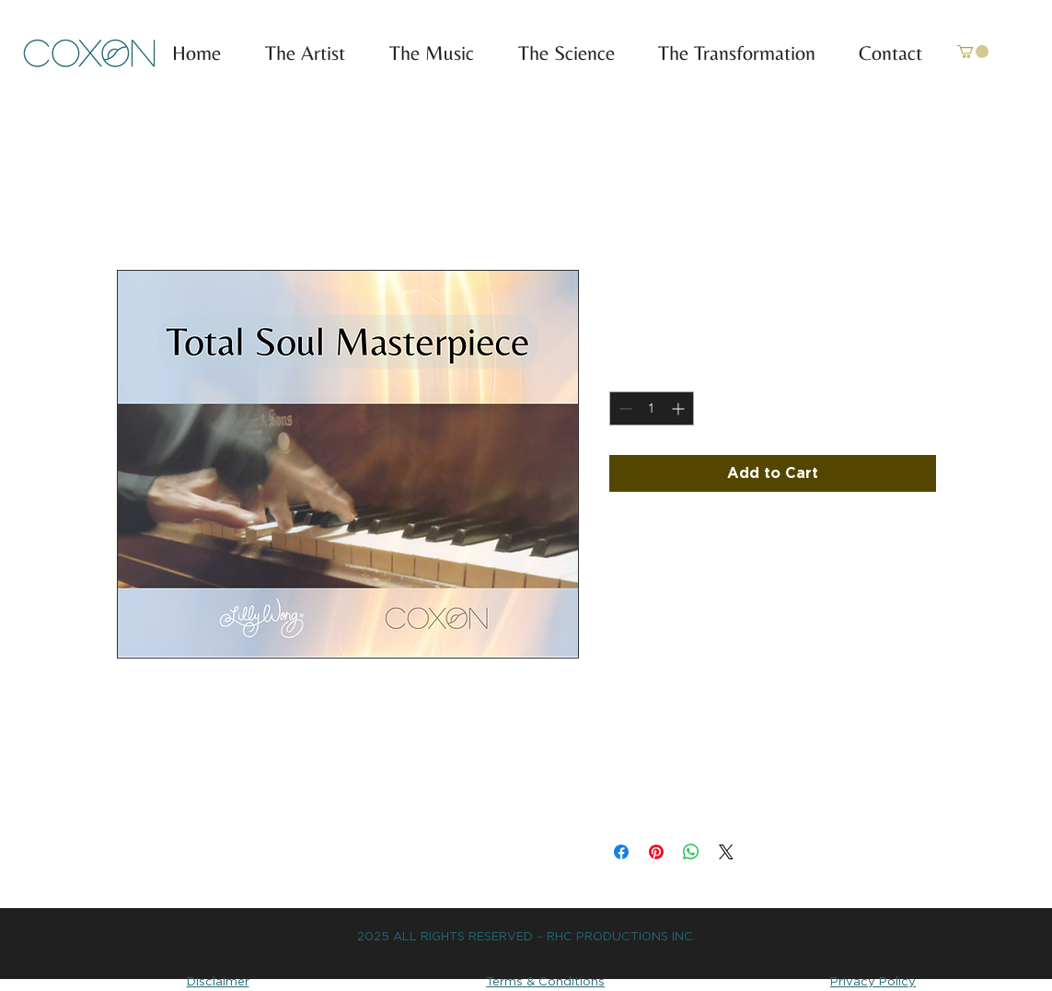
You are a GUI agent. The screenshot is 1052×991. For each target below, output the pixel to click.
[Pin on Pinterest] (656, 852)
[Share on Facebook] (621, 852)
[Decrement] (623, 408)
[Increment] (679, 408)
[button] (423, 53)
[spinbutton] (651, 408)
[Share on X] (726, 852)
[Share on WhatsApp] (691, 852)
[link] (972, 51)
